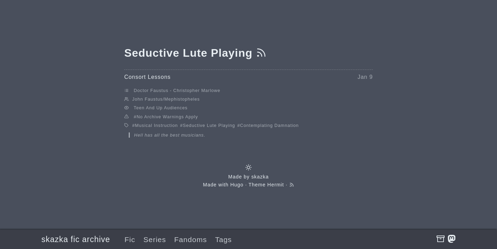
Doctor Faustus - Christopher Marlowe (177, 90)
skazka (260, 176)
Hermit (275, 184)
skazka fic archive (75, 239)
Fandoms (190, 239)
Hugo (236, 184)
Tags (223, 239)
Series (154, 239)
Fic (130, 239)
